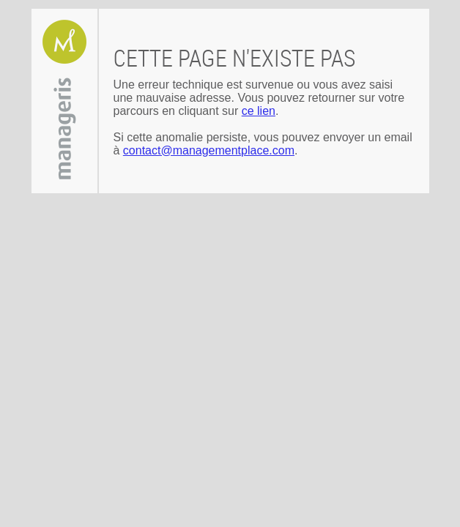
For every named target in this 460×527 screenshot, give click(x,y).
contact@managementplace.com (208, 150)
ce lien (258, 111)
